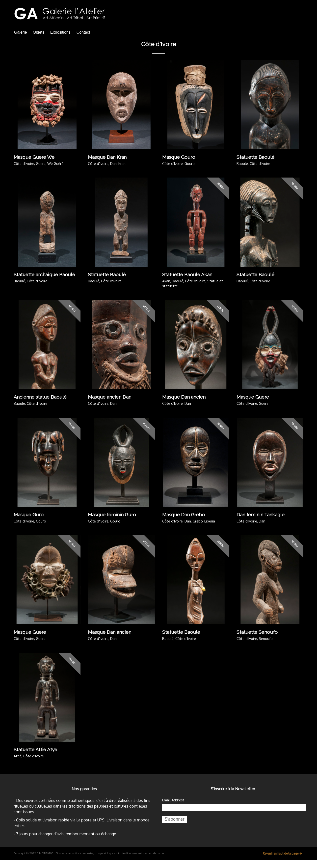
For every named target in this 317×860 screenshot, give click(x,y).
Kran (122, 163)
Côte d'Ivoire (24, 163)
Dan (113, 163)
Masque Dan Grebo (183, 514)
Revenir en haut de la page (282, 853)
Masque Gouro (178, 157)
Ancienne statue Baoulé (40, 397)
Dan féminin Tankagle (261, 514)
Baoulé (242, 163)
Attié (18, 756)
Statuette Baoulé (255, 157)
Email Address (173, 800)
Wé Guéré (55, 163)
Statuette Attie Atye (35, 749)
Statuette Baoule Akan (187, 274)
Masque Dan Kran (107, 157)
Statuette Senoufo (257, 632)
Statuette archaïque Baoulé (44, 274)
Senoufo (266, 638)
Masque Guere (253, 397)
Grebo (198, 521)
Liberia (209, 521)
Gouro (190, 163)
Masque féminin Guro (112, 514)
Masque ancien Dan (109, 397)
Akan (166, 281)
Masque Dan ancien (184, 397)
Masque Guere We (34, 157)
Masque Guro (29, 514)
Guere (41, 163)
